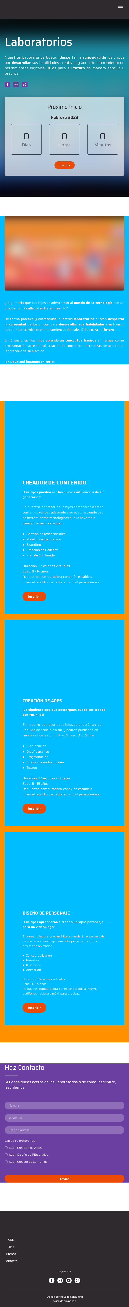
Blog (11, 1246)
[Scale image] (64, 440)
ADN (11, 1239)
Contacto (11, 1261)
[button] (7, 84)
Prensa (11, 1253)
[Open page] (65, 9)
